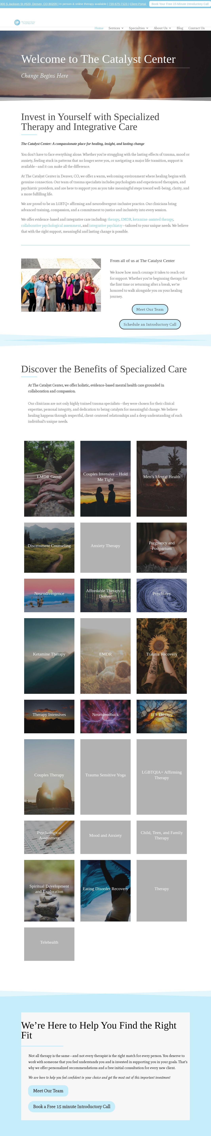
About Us (160, 28)
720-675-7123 (118, 4)
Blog (180, 28)
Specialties (137, 28)
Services (114, 28)
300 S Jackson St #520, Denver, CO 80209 (29, 4)
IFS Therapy (162, 714)
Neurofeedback (105, 714)
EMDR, (126, 219)
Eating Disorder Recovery (105, 888)
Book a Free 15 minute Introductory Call (71, 1106)
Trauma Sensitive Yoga (105, 774)
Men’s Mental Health (161, 476)
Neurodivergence (49, 593)
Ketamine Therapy (49, 654)
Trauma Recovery (161, 654)
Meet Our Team (150, 309)
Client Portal (138, 4)
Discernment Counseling (49, 545)
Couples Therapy (49, 774)
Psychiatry (162, 593)
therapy (113, 219)
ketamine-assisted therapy (152, 219)
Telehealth (49, 942)
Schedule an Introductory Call (150, 324)
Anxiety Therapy (105, 545)
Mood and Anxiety (105, 835)
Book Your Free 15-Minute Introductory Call (180, 4)
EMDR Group (49, 476)
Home (99, 28)
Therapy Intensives (49, 714)
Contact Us (196, 28)
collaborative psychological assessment (51, 225)
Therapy (162, 888)
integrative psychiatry (105, 225)
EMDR (105, 654)
